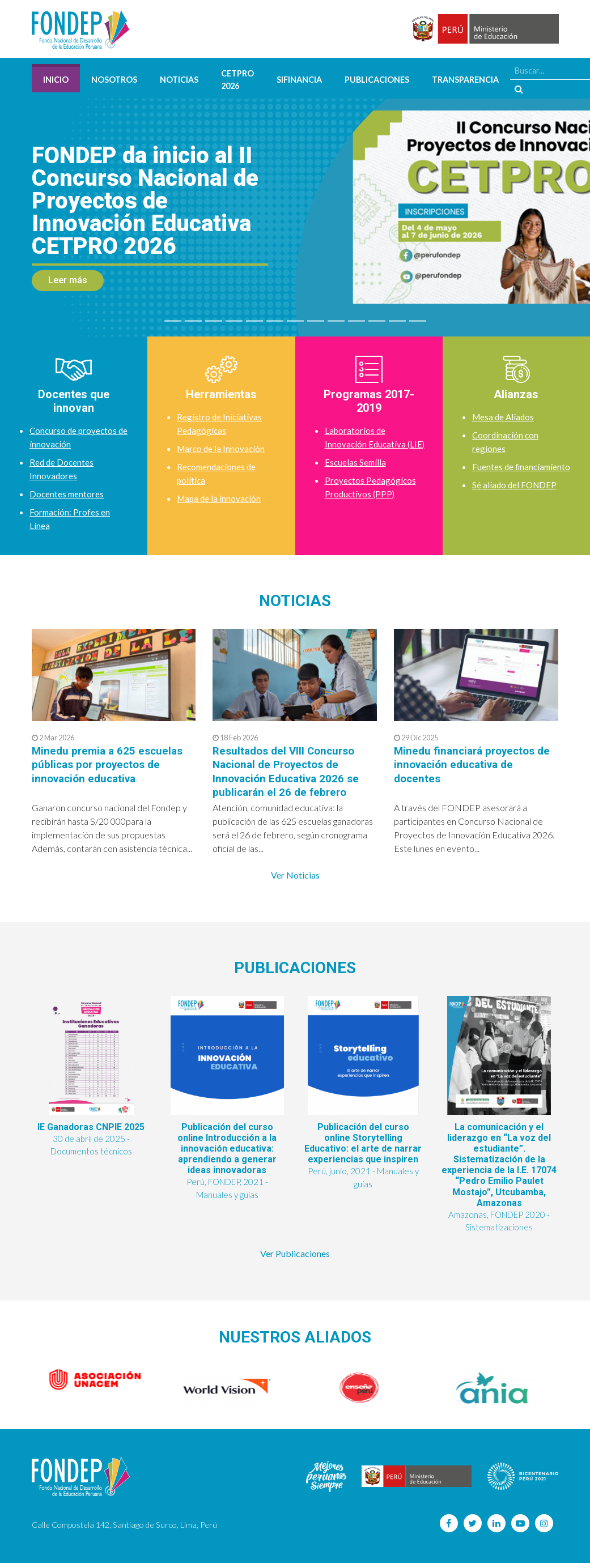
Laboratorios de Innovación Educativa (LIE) (366, 444)
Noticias (179, 79)
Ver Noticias (295, 874)
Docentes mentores (67, 493)
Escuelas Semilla (356, 475)
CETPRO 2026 (237, 80)
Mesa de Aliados (504, 416)
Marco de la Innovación (222, 448)
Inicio (56, 79)
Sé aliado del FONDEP (515, 498)
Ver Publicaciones (295, 1254)
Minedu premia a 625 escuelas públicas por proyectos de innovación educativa (110, 764)
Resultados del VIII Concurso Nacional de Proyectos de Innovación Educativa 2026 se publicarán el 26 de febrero (289, 771)
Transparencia (465, 79)
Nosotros (114, 79)
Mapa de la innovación (220, 498)
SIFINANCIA (299, 79)
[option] (98, 1381)
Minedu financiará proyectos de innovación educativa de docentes (476, 764)
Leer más (67, 280)
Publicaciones (377, 79)
